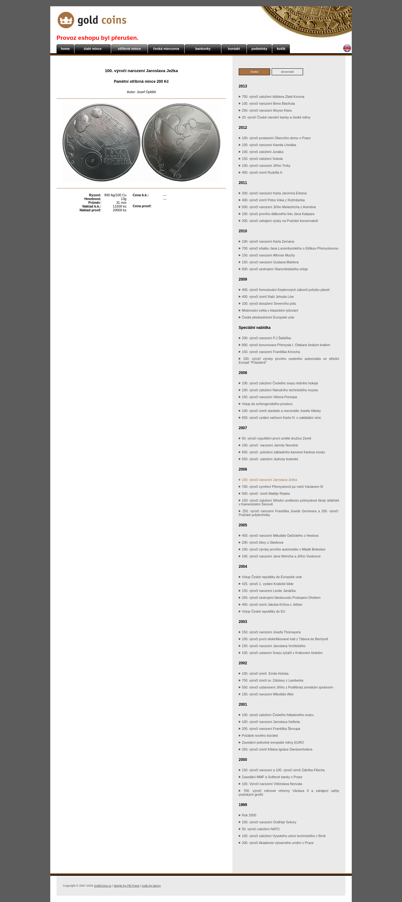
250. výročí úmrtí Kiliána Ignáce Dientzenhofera (275, 749)
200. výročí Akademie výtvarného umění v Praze (276, 843)
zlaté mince (92, 48)
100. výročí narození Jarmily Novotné (268, 445)
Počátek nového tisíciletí (258, 735)
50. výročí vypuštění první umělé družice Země (275, 438)
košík (281, 48)
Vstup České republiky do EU (262, 611)
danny (151, 885)
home (65, 48)
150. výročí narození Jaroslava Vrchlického (272, 646)
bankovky (202, 48)
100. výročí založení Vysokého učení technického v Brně (282, 836)
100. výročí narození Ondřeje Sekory (267, 822)
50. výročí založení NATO (259, 829)
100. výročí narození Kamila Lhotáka (267, 145)
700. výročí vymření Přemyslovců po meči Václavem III (281, 486)
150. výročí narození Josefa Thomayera (270, 632)
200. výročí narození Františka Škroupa (269, 729)
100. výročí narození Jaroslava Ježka (268, 480)
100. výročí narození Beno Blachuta (267, 103)
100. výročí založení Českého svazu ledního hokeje (278, 383)
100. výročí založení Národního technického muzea (278, 390)
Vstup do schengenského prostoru (266, 404)
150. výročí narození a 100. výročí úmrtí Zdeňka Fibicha (282, 770)
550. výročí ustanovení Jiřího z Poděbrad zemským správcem (286, 687)
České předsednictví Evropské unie (266, 317)
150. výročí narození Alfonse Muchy (267, 255)
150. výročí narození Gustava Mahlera (269, 262)
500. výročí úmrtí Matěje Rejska (264, 493)
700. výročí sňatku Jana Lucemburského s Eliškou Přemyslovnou (288, 248)
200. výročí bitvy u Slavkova (261, 542)
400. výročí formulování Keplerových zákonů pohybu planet (284, 290)
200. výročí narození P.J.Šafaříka (265, 338)
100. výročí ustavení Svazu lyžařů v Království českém (281, 653)
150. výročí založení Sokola (261, 159)
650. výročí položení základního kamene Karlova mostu (282, 452)
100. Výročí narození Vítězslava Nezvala (270, 784)
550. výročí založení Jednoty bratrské (268, 459)
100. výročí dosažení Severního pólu (267, 303)
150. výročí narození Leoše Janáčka (267, 591)
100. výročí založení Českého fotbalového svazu (276, 715)
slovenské (287, 71)
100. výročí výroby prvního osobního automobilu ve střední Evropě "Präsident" (289, 360)
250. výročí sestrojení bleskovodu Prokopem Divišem (280, 597)
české (254, 71)
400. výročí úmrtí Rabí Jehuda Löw (266, 296)
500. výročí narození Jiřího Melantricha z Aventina (277, 207)
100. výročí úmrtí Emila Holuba (264, 673)
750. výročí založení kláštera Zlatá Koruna (271, 96)
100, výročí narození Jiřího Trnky (265, 165)
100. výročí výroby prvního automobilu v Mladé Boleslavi (282, 549)
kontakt (234, 48)
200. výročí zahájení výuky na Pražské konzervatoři (278, 221)
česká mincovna (166, 48)
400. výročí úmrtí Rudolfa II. (261, 172)
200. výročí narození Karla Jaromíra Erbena (273, 193)
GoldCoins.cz (102, 885)
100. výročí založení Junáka (261, 152)
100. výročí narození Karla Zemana (266, 241)
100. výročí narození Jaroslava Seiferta (269, 722)
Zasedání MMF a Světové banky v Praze (270, 777)
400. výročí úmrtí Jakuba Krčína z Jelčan (270, 604)
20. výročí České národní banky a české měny (275, 117)
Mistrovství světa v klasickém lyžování (268, 310)
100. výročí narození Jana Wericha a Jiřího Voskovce (280, 556)
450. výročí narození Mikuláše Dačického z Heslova (278, 535)
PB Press (126, 885)
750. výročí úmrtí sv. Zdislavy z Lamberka (271, 680)
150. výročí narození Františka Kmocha (269, 352)
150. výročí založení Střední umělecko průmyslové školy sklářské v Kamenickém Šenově (289, 502)
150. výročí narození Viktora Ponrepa (268, 397)
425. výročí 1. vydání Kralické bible (266, 584)
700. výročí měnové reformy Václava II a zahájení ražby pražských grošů (289, 792)
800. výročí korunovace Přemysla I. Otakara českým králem (284, 345)
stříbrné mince (129, 48)
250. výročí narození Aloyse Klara (265, 110)
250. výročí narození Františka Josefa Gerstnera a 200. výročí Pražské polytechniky (289, 513)
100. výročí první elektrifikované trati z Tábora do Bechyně (283, 639)
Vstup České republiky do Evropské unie (270, 577)
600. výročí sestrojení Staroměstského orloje (273, 269)
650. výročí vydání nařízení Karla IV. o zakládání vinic (280, 417)
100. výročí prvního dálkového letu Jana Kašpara (276, 214)
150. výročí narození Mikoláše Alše (266, 694)
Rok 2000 (247, 815)
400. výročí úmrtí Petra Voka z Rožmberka (272, 200)
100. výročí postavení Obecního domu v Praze (275, 138)
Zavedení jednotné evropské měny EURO (271, 742)
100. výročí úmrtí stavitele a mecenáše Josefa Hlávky (280, 411)
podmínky (259, 48)
